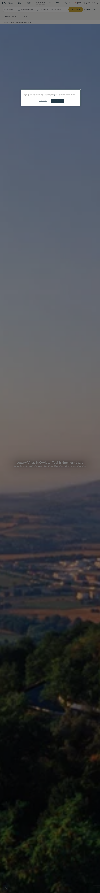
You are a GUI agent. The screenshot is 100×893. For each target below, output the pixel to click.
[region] (51, 97)
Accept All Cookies (57, 101)
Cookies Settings (43, 101)
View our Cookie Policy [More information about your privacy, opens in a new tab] (55, 95)
